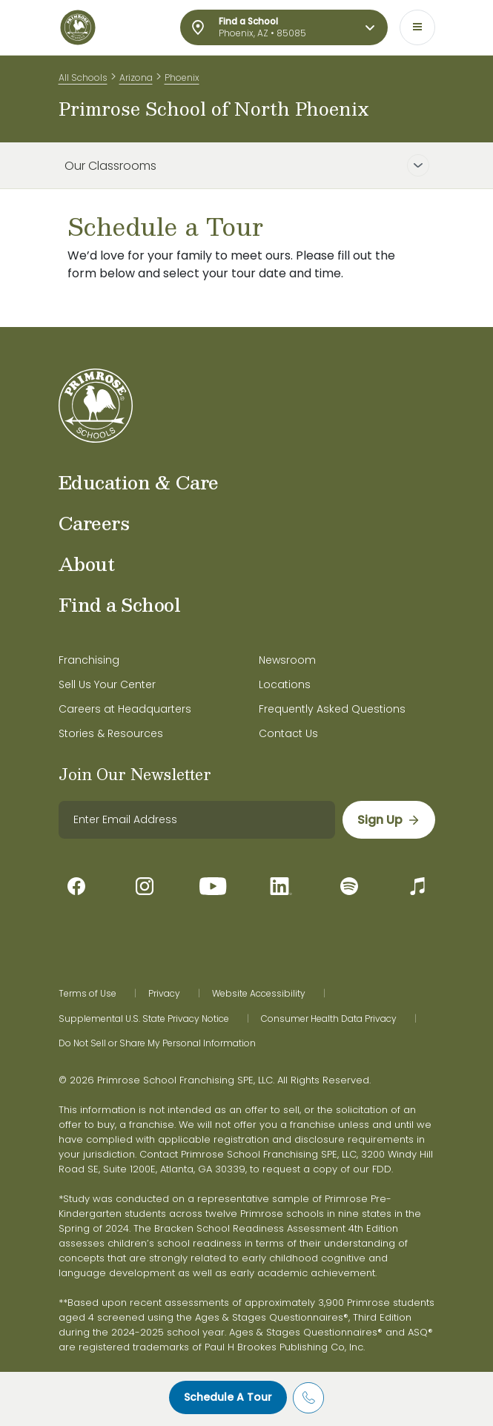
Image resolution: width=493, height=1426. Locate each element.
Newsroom (287, 660)
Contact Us (288, 733)
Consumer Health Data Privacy (329, 1019)
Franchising (89, 660)
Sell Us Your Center (107, 684)
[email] (197, 820)
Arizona (136, 77)
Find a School (120, 604)
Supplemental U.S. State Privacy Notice (144, 1019)
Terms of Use (87, 994)
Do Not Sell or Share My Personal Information (157, 1043)
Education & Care (139, 482)
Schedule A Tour (228, 1397)
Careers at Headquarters (125, 709)
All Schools (83, 77)
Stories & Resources (111, 733)
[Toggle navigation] (417, 27)
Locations (285, 684)
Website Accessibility (258, 994)
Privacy (164, 994)
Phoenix (182, 77)
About (87, 563)
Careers (94, 523)
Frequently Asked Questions (332, 709)
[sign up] (389, 820)
